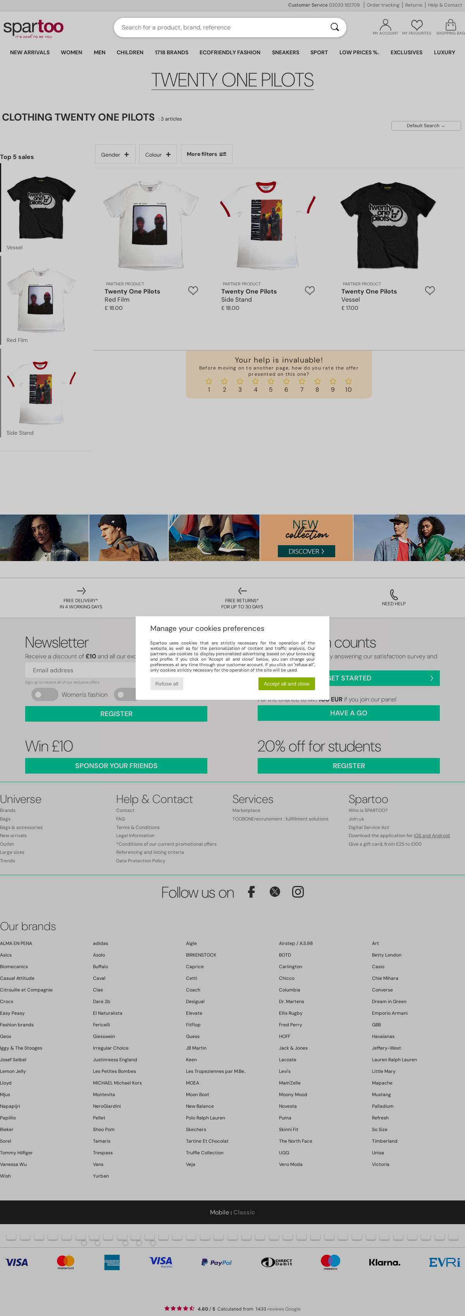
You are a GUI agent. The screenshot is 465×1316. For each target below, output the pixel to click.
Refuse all (166, 684)
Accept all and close (287, 684)
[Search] (335, 27)
